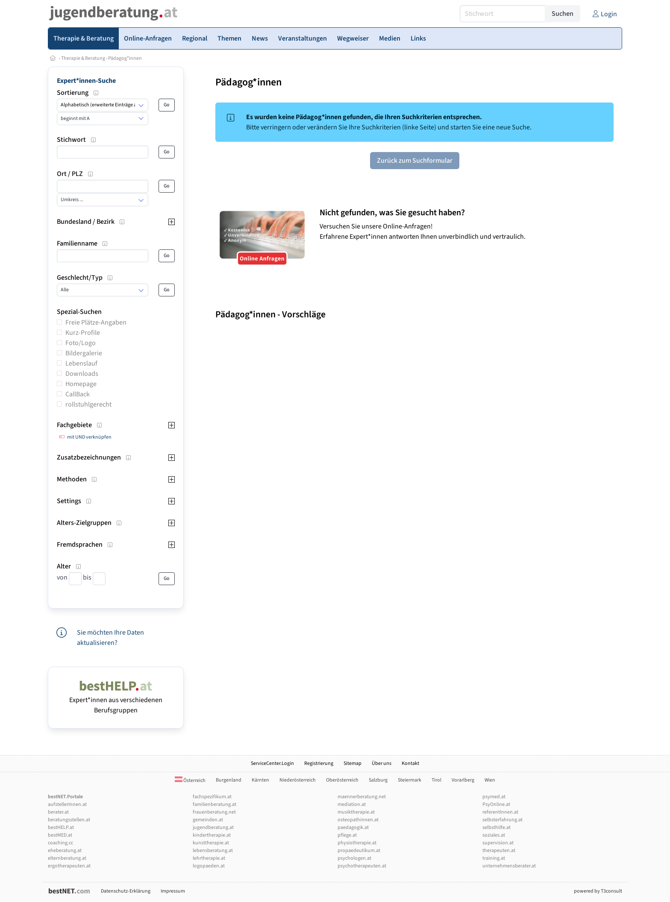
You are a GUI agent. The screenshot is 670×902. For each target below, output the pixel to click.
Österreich (190, 780)
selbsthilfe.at (496, 827)
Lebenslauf (81, 363)
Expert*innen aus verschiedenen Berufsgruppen (115, 700)
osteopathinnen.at (358, 819)
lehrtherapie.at (209, 858)
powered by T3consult (598, 891)
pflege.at (347, 835)
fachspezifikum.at (212, 796)
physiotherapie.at (357, 842)
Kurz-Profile (82, 332)
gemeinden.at (208, 819)
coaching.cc (60, 842)
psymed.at (493, 796)
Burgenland (228, 780)
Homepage (81, 384)
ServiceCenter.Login (272, 763)
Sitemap (352, 763)
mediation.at (352, 804)
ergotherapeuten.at (69, 866)
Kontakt (410, 763)
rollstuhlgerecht (88, 404)
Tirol (436, 780)
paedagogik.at (353, 827)
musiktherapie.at (356, 812)
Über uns (381, 763)
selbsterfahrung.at (502, 819)
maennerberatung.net (362, 796)
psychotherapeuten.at (362, 866)
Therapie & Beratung (83, 58)
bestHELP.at (61, 827)
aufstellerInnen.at (67, 804)
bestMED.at (60, 835)
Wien (490, 780)
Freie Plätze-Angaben (95, 322)
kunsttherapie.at (211, 842)
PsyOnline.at (496, 804)
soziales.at (493, 835)
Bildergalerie (83, 353)
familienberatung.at (214, 804)
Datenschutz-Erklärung (125, 891)
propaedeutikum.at (359, 850)
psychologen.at (354, 858)
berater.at (58, 812)
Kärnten (260, 780)
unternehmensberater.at (509, 866)
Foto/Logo (80, 343)
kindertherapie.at (212, 835)
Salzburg (378, 780)
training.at (493, 858)
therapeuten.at (498, 850)
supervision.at (498, 842)
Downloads (81, 373)
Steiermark (409, 780)
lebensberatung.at (213, 850)
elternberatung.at (67, 858)
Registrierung (318, 763)
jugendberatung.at (213, 827)
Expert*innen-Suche (86, 80)
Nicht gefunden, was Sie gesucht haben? (392, 213)
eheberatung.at (65, 850)
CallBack (77, 394)
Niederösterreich (297, 780)
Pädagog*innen (125, 58)
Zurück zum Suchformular (415, 160)
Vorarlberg (463, 780)
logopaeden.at (209, 866)
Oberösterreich (342, 780)
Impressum (173, 891)
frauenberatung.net (214, 812)
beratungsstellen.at (69, 819)
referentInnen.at (500, 812)
